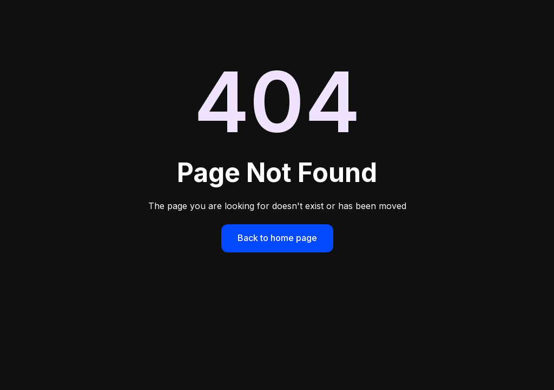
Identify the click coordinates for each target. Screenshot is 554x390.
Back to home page (277, 237)
